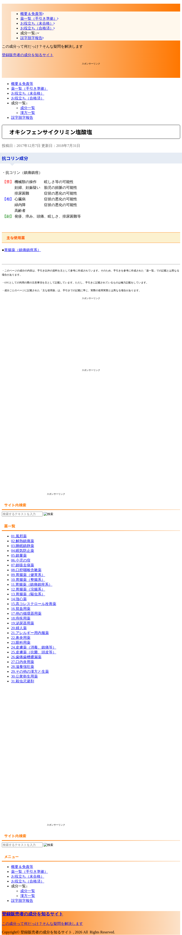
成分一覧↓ (19, 103)
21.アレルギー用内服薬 (30, 633)
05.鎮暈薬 (19, 555)
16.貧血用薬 (20, 609)
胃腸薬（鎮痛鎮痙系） (22, 250)
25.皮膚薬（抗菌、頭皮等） (33, 652)
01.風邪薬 (19, 536)
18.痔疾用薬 (20, 618)
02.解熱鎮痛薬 (22, 541)
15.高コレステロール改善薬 (33, 604)
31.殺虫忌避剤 (22, 681)
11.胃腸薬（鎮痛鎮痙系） (31, 584)
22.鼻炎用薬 (20, 638)
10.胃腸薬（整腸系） (28, 580)
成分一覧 (27, 108)
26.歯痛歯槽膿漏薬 (26, 657)
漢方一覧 (27, 113)
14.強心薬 (19, 599)
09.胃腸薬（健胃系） (28, 575)
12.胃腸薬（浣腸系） (28, 589)
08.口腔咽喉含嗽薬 (26, 570)
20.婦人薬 (19, 628)
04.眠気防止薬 (22, 551)
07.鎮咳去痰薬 (22, 565)
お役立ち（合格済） (27, 98)
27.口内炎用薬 (22, 662)
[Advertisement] (39, 71)
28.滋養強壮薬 (22, 667)
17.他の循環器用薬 (26, 613)
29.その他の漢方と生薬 (30, 671)
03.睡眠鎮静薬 (22, 546)
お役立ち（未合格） (27, 93)
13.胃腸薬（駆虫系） (28, 594)
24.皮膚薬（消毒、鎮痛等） (33, 647)
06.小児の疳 (20, 560)
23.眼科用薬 (20, 642)
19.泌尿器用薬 (22, 623)
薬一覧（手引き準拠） (29, 88)
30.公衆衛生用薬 (24, 676)
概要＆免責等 (22, 84)
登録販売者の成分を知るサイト (27, 55)
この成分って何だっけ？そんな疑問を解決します (42, 924)
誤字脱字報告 (22, 117)
